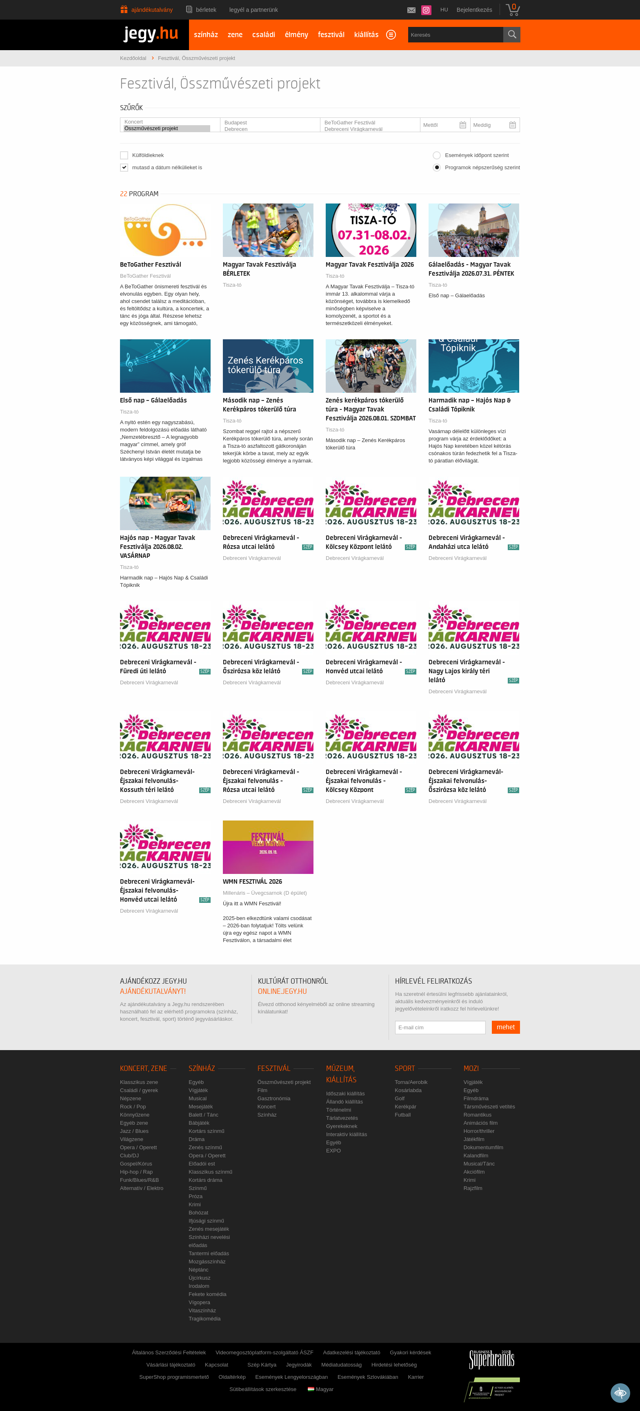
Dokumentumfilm (484, 1147)
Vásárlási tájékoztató (170, 1365)
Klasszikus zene (139, 1082)
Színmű (198, 1188)
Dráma (196, 1139)
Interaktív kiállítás (346, 1134)
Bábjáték (199, 1123)
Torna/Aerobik (411, 1082)
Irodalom (199, 1286)
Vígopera (199, 1302)
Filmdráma (476, 1098)
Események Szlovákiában (368, 1377)
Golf (399, 1098)
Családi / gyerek (139, 1090)
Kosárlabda (408, 1090)
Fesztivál (274, 1068)
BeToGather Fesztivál (367, 122)
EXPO (333, 1151)
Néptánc (198, 1270)
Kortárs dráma (205, 1180)
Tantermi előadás (209, 1253)
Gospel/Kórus (136, 1164)
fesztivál (331, 35)
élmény (296, 35)
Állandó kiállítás (344, 1102)
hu (444, 10)
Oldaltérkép (231, 1377)
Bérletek (206, 10)
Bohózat (198, 1213)
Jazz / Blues (134, 1131)
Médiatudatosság (341, 1365)
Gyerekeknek (342, 1126)
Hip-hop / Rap (136, 1172)
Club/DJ (129, 1155)
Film (263, 1090)
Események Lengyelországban (292, 1377)
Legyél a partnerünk (253, 10)
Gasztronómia (274, 1098)
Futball (403, 1115)
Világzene (131, 1139)
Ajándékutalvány (152, 10)
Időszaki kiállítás (345, 1093)
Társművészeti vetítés (489, 1107)
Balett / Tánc (203, 1115)
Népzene (130, 1098)
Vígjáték (198, 1090)
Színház (202, 1068)
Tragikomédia (204, 1319)
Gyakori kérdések (410, 1352)
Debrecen (267, 129)
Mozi (471, 1068)
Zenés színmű (205, 1147)
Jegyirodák (299, 1365)
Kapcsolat (216, 1365)
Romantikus (478, 1115)
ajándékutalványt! (153, 991)
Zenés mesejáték (209, 1229)
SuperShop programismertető (174, 1377)
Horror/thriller (479, 1131)
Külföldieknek (148, 155)
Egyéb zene (134, 1123)
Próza (195, 1196)
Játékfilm (474, 1139)
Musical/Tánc (479, 1164)
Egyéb (196, 1082)
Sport (405, 1068)
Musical (198, 1098)
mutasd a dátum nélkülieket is (167, 167)
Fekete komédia (208, 1294)
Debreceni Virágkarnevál (367, 129)
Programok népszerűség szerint (482, 167)
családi (263, 35)
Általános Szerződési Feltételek (169, 1352)
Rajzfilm (473, 1188)
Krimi (195, 1204)
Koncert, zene (143, 1068)
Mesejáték (201, 1107)
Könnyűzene (134, 1115)
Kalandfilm (476, 1155)
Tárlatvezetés (342, 1118)
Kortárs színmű (206, 1131)
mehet (506, 1027)
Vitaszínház (202, 1310)
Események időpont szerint (477, 155)
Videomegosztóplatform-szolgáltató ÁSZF (264, 1352)
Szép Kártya (261, 1365)
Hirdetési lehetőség (394, 1365)
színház (206, 35)
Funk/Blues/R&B (139, 1180)
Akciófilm (474, 1172)
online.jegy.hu (282, 991)
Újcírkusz (199, 1278)
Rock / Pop (133, 1107)
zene (235, 35)
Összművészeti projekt (167, 128)
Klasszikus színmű (210, 1172)
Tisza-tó (232, 285)
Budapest (267, 122)
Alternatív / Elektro (141, 1188)
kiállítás (366, 35)
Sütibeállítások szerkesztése (262, 1389)
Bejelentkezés (474, 10)
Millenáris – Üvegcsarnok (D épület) (265, 893)
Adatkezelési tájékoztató (351, 1352)
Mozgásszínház (207, 1261)
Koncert (167, 122)
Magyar (320, 1389)
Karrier (416, 1377)
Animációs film (481, 1123)
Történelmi (338, 1110)
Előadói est (202, 1164)
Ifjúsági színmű (206, 1221)
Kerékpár (405, 1107)
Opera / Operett (138, 1147)
